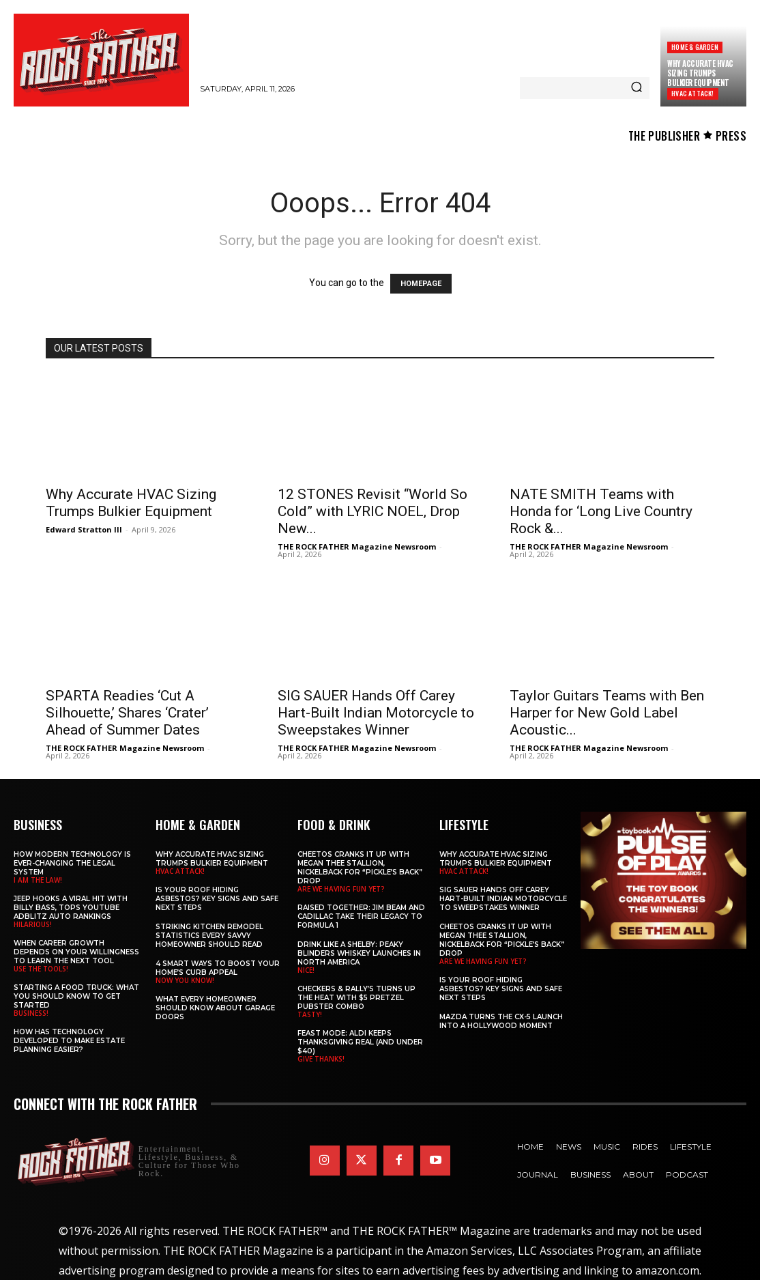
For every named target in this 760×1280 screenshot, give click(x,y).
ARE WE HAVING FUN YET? (341, 888)
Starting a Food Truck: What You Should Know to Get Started (76, 996)
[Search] (636, 88)
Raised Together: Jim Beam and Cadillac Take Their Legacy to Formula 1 (361, 916)
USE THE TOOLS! (41, 968)
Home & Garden (694, 47)
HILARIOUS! (33, 924)
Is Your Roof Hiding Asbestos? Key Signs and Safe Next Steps (217, 898)
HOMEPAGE (420, 283)
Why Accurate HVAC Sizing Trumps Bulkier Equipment (700, 73)
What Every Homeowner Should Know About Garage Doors (215, 1008)
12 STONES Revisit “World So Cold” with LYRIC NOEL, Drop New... (372, 511)
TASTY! (309, 1014)
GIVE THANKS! (321, 1058)
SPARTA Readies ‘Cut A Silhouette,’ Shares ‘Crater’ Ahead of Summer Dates (127, 712)
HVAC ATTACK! (692, 93)
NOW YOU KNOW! (185, 980)
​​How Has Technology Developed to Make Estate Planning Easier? (69, 1040)
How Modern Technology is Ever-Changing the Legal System (72, 863)
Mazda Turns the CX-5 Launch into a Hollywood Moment (501, 1021)
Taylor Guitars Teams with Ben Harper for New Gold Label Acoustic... (607, 712)
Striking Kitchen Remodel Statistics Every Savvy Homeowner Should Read (209, 935)
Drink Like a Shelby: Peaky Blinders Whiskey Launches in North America (359, 953)
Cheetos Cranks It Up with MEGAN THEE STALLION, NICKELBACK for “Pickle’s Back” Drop (359, 867)
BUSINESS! (31, 1013)
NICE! (306, 970)
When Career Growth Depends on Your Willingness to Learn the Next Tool (76, 952)
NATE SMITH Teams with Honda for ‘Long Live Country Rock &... (601, 511)
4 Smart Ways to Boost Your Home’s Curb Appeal (218, 968)
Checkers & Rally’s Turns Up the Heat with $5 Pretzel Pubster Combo (356, 997)
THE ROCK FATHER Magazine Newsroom (357, 546)
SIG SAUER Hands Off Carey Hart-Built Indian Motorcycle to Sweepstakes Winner (376, 712)
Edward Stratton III (84, 529)
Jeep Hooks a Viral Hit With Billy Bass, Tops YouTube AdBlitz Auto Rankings (71, 907)
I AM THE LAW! (38, 880)
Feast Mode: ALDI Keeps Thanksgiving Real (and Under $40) (360, 1042)
